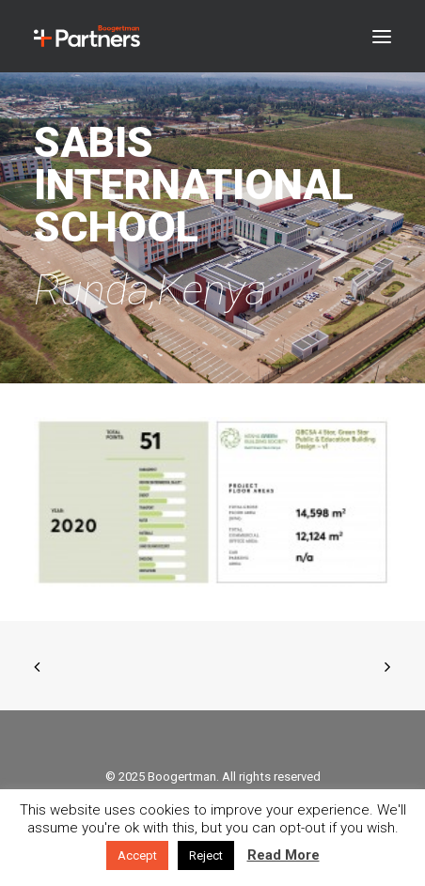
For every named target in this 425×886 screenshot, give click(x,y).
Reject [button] (206, 855)
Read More (283, 855)
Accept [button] (137, 855)
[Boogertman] (87, 36)
